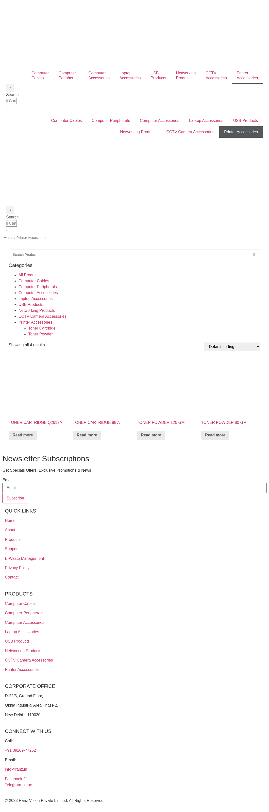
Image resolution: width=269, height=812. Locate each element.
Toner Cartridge (41, 328)
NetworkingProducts (186, 75)
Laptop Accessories (206, 120)
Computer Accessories (159, 120)
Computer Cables (66, 120)
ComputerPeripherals (69, 75)
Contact (11, 577)
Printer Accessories (241, 132)
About (10, 530)
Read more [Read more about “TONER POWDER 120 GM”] (151, 435)
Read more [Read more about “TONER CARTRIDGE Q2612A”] (23, 435)
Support (12, 549)
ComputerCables (40, 75)
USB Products (245, 120)
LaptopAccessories (130, 75)
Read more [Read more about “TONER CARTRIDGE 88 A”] (87, 435)
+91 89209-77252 (20, 750)
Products (12, 539)
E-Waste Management (24, 558)
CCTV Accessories (216, 75)
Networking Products (138, 132)
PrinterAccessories (247, 75)
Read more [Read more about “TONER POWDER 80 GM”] (215, 435)
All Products (28, 275)
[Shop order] (232, 346)
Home (8, 238)
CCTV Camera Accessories (190, 132)
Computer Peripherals (111, 120)
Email (7, 480)
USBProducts (158, 75)
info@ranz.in (16, 769)
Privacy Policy (17, 568)
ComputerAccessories (99, 75)
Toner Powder (40, 334)
